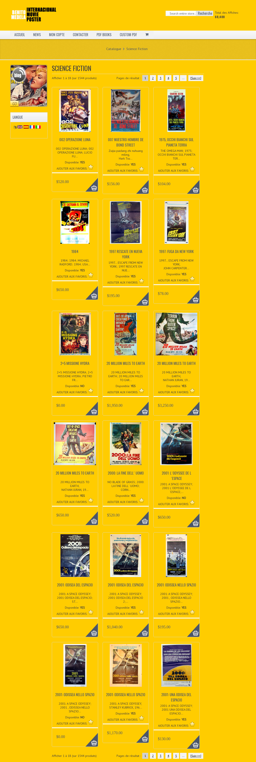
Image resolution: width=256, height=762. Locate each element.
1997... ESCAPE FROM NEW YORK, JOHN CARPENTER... (176, 264)
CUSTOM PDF (128, 34)
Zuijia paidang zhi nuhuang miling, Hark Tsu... (126, 154)
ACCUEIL (19, 34)
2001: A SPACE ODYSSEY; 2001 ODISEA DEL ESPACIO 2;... (125, 598)
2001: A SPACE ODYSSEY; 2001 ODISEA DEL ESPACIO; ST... (75, 598)
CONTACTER (80, 34)
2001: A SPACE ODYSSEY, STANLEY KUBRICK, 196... (125, 705)
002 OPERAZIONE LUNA (74, 139)
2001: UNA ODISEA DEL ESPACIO (176, 697)
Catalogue (113, 49)
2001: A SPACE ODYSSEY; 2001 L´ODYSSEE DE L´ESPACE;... (176, 488)
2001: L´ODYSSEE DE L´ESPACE (176, 475)
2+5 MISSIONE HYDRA (74, 363)
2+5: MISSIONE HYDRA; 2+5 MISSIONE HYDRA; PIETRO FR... (75, 376)
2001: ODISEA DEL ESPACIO (75, 584)
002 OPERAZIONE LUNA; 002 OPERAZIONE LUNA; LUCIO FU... (75, 152)
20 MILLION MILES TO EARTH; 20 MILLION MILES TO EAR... (125, 376)
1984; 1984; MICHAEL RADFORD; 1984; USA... (75, 262)
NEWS (37, 34)
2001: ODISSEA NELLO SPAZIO (176, 584)
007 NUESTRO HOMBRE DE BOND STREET (126, 142)
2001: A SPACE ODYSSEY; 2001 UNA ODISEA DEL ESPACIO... (176, 709)
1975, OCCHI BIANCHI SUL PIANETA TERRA (176, 142)
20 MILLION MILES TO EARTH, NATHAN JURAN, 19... (176, 376)
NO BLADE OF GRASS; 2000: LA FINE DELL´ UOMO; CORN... (126, 486)
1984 (74, 251)
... (183, 78)
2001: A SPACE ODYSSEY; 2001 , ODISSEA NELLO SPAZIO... (176, 598)
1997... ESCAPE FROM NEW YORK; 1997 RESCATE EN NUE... (125, 266)
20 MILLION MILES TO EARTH (125, 363)
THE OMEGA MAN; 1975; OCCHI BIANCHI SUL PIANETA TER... (176, 154)
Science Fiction (137, 49)
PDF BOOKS (104, 34)
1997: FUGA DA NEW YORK (176, 251)
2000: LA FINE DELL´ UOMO (126, 473)
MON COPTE (56, 34)
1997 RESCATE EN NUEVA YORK (125, 254)
